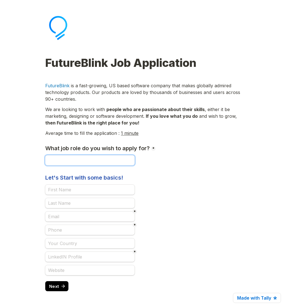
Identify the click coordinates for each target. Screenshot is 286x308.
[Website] (90, 270)
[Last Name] (90, 203)
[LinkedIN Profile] (90, 257)
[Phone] (90, 230)
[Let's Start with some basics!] (90, 190)
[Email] (90, 216)
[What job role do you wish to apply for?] (90, 160)
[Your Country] (90, 243)
